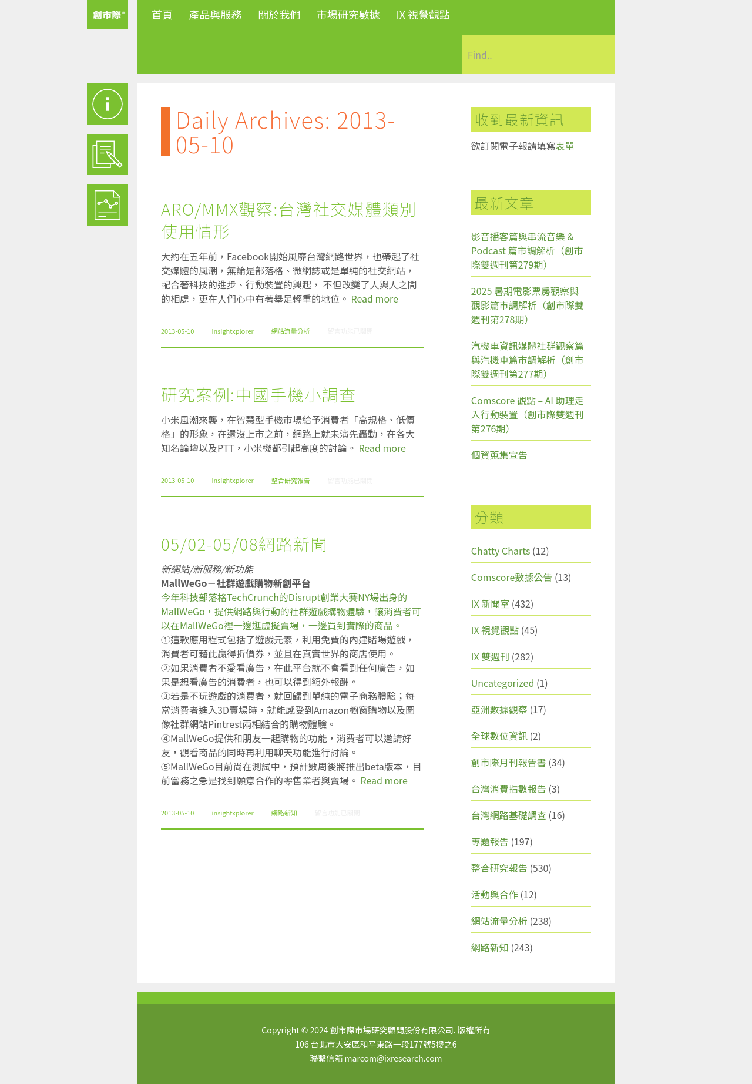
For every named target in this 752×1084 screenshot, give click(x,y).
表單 (565, 146)
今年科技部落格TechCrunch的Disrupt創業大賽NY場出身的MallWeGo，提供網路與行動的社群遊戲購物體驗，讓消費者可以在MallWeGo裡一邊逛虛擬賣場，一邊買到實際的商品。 (291, 611)
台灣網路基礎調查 (508, 815)
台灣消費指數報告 (508, 788)
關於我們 (279, 14)
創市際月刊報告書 (508, 762)
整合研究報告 (290, 480)
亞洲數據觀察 (499, 709)
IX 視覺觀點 (423, 14)
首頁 (162, 14)
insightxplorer (232, 330)
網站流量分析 (290, 330)
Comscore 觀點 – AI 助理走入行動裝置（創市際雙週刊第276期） (527, 414)
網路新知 (284, 812)
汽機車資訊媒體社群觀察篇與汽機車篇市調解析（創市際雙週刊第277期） (527, 359)
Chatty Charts (501, 550)
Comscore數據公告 (512, 577)
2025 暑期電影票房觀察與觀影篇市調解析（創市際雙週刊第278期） (527, 305)
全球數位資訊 (499, 736)
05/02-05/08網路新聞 (244, 543)
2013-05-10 (177, 330)
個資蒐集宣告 (499, 455)
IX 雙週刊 (490, 656)
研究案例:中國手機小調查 (259, 394)
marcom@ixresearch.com (393, 1058)
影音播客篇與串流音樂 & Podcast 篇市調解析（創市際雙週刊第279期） (527, 250)
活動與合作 (494, 894)
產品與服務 (215, 14)
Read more (374, 298)
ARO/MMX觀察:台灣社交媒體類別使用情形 (289, 220)
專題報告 (490, 841)
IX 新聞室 (490, 603)
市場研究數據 (348, 14)
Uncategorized (503, 683)
